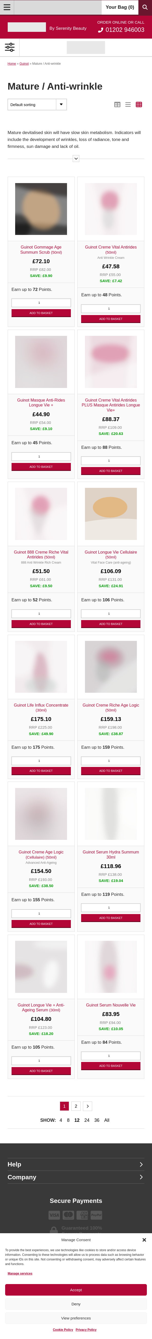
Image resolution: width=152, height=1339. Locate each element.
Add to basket (41, 313)
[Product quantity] (41, 303)
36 (96, 1120)
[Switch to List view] (128, 104)
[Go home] (47, 27)
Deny (75, 1304)
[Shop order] (37, 104)
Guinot (24, 63)
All (106, 1120)
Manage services (20, 1273)
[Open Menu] (7, 7)
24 (87, 1120)
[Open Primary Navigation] (10, 47)
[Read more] (76, 158)
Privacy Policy (86, 1330)
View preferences (76, 1318)
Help (75, 1164)
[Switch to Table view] (117, 104)
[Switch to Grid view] (138, 104)
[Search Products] (145, 7)
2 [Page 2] (76, 1106)
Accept (76, 1290)
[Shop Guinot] (86, 47)
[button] (144, 1239)
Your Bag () (120, 7)
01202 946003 (121, 26)
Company (75, 1177)
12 (77, 1120)
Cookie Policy (63, 1330)
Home (12, 63)
